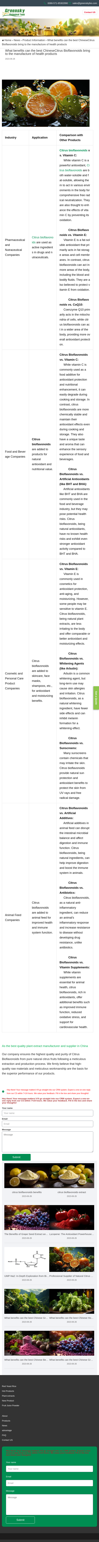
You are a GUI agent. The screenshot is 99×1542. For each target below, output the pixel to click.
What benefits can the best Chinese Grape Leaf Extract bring (26, 1318)
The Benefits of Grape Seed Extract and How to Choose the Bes (26, 1234)
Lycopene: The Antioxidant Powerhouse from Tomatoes (71, 1234)
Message (6, 1130)
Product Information (33, 40)
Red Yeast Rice (9, 1386)
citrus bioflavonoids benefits (27, 1192)
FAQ (4, 1435)
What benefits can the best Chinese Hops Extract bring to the (71, 1318)
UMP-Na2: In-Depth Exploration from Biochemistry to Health (26, 1276)
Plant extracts (8, 1396)
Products (6, 1421)
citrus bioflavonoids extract (72, 1192)
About (4, 1416)
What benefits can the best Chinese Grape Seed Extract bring (71, 1360)
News (17, 40)
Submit (16, 1157)
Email (5, 1119)
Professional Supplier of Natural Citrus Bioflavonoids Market (71, 1276)
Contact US (89, 12)
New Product (8, 1400)
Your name (7, 1108)
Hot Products (8, 1391)
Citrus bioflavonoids (73, 150)
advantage (7, 1430)
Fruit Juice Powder (10, 1405)
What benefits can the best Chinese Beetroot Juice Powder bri (26, 1360)
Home (7, 40)
